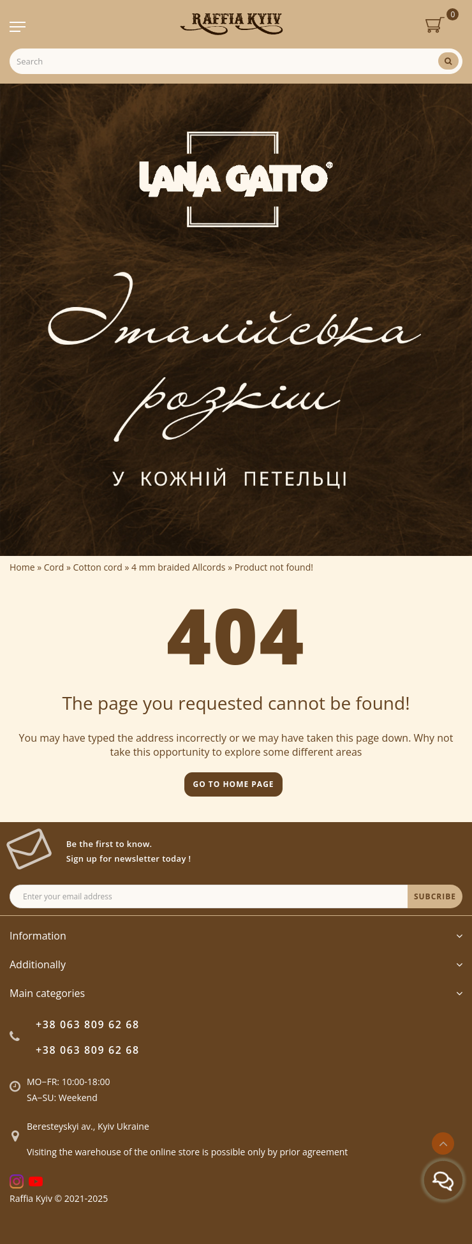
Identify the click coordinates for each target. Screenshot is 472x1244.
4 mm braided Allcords (178, 567)
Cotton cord (97, 567)
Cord (54, 567)
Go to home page (233, 784)
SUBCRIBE (435, 896)
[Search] (448, 61)
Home (22, 567)
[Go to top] (443, 1143)
